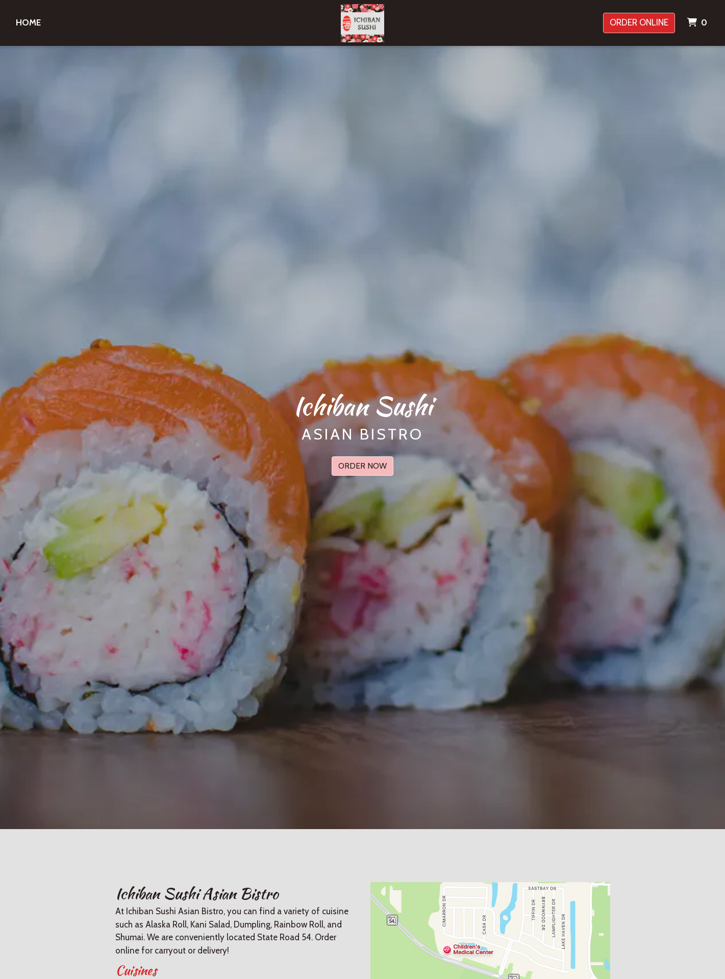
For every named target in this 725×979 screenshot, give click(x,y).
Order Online (639, 22)
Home (28, 22)
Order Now (362, 466)
